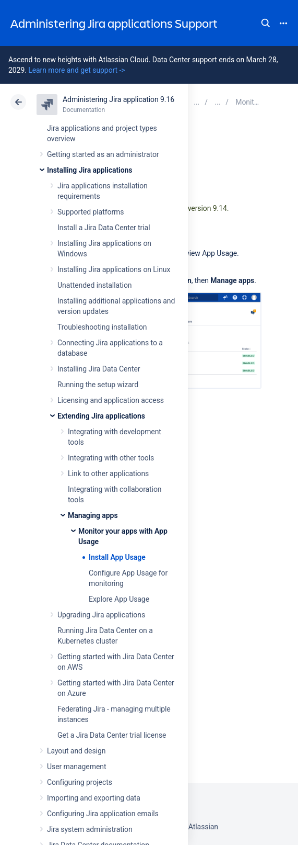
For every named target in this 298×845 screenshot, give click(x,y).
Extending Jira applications (101, 416)
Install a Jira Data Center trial (103, 227)
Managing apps (93, 515)
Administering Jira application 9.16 (118, 99)
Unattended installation (94, 285)
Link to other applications (108, 473)
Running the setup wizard (97, 384)
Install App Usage (117, 557)
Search (265, 23)
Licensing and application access (110, 400)
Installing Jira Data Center (98, 369)
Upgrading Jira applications (101, 615)
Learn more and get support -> (76, 70)
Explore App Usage (119, 599)
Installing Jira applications (89, 170)
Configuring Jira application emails (103, 813)
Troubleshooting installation (102, 327)
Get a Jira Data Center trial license (111, 735)
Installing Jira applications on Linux (113, 269)
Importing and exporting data (93, 798)
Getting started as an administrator (103, 154)
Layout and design (76, 751)
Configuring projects (79, 782)
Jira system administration (90, 829)
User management (76, 766)
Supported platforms (90, 212)
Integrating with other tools (111, 458)
